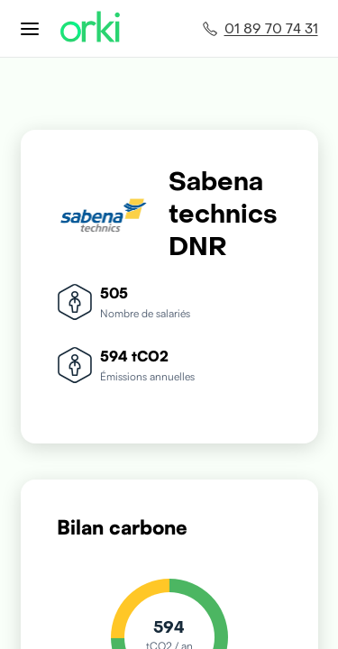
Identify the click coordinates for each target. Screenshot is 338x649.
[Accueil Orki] (90, 28)
